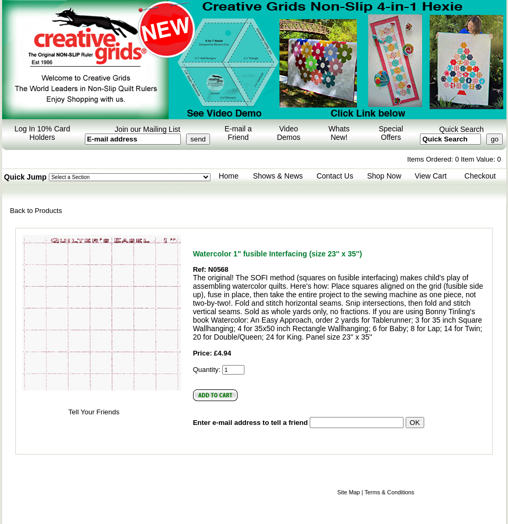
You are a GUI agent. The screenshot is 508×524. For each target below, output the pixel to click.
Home (228, 176)
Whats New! (339, 133)
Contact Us (335, 176)
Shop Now (384, 176)
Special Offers (391, 133)
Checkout (480, 176)
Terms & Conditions (389, 492)
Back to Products (36, 211)
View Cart (430, 176)
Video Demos (288, 133)
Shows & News (278, 176)
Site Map (348, 492)
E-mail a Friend (238, 133)
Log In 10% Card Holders (42, 133)
